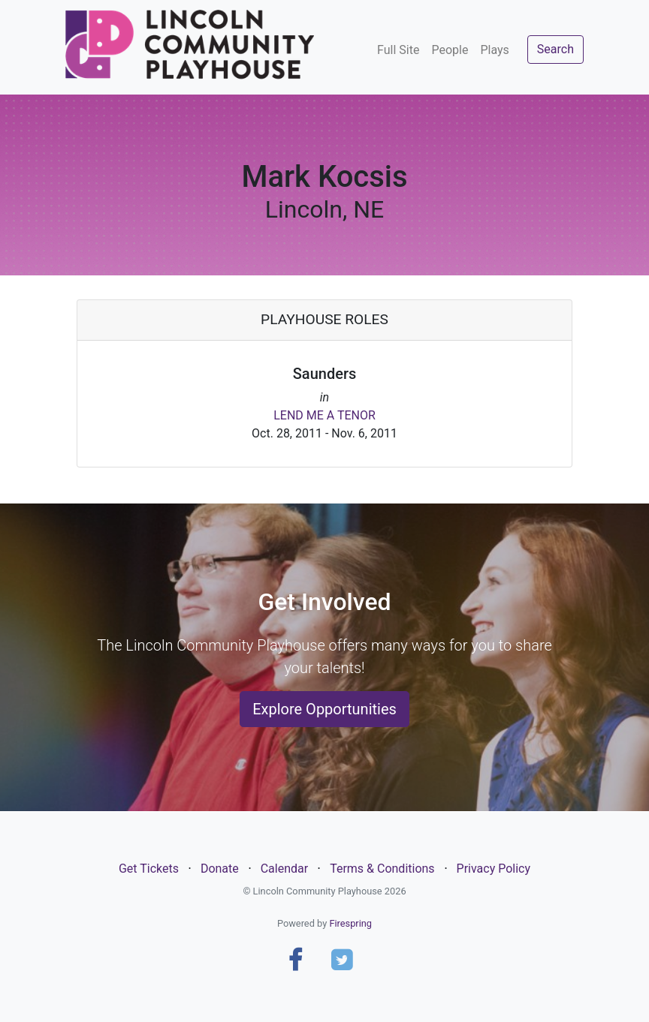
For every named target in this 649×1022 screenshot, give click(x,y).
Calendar (284, 868)
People (449, 50)
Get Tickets (149, 868)
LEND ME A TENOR (324, 415)
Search (555, 49)
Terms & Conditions (382, 868)
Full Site (398, 50)
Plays (494, 50)
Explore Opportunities (324, 709)
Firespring (350, 923)
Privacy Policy (494, 868)
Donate (220, 868)
